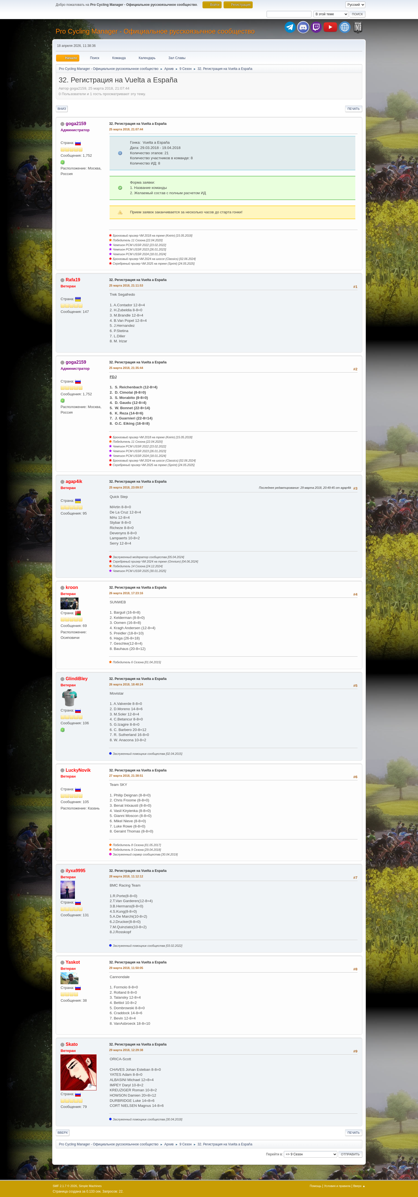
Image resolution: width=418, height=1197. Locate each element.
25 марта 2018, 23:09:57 (126, 487)
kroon (72, 587)
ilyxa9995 (75, 870)
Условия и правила (337, 1186)
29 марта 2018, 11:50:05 (126, 968)
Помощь (315, 1186)
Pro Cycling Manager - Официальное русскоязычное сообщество (155, 31)
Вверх (62, 1132)
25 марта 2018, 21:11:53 (126, 285)
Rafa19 (73, 279)
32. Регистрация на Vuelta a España (137, 124)
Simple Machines (90, 1186)
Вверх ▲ (359, 1186)
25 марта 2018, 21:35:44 (126, 368)
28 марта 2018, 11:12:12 (126, 876)
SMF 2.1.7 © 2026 (65, 1186)
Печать (354, 108)
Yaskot (73, 962)
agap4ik (74, 481)
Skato (72, 1044)
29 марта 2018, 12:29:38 (126, 1050)
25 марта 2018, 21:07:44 (126, 129)
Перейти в (274, 1154)
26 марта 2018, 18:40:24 (126, 684)
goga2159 (76, 123)
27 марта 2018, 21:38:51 (126, 775)
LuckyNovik (78, 770)
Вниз (61, 108)
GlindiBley (77, 678)
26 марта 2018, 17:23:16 (126, 593)
